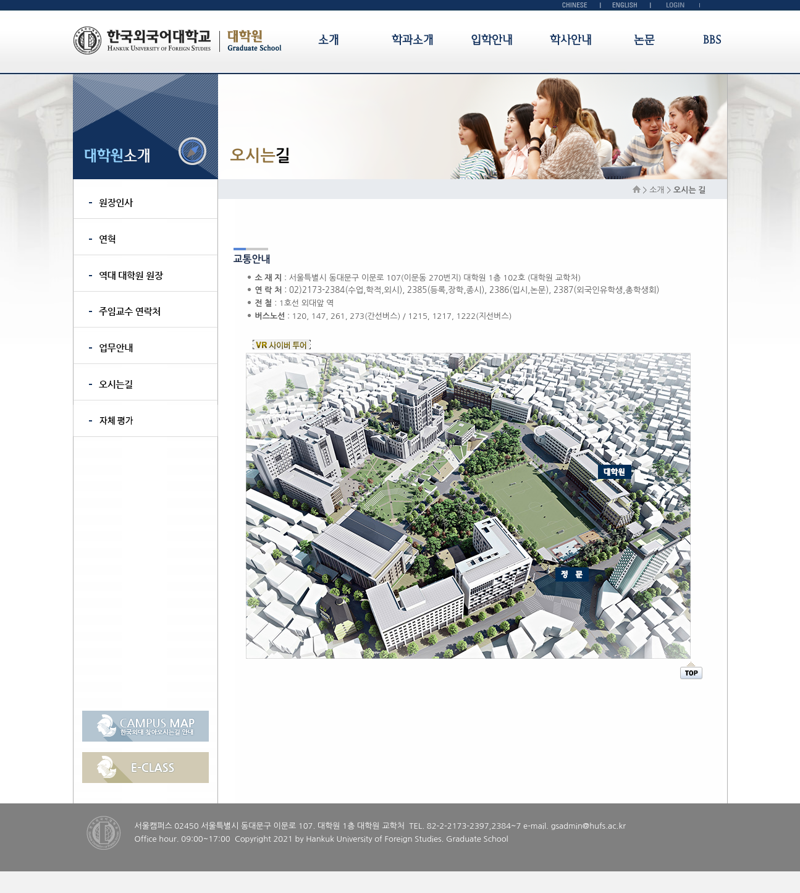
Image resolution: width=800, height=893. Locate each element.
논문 (644, 39)
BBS (712, 39)
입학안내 (492, 39)
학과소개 (413, 39)
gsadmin (567, 826)
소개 (328, 39)
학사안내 (571, 39)
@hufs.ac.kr (604, 826)
